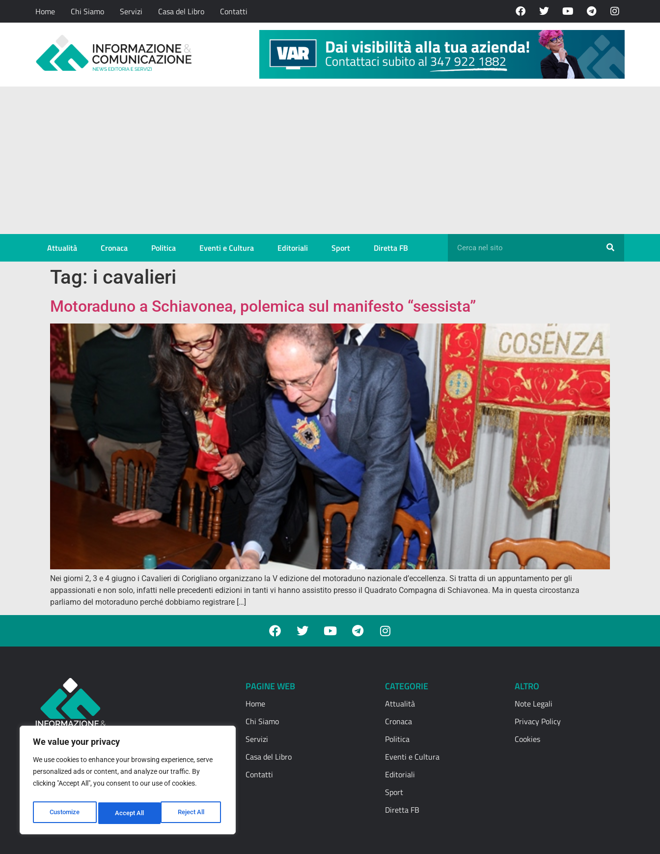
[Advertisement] (330, 160)
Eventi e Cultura (226, 248)
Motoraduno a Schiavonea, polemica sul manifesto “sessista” (263, 306)
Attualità (62, 248)
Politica (163, 248)
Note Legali (533, 703)
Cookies (527, 739)
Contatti (234, 11)
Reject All (129, 813)
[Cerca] (610, 248)
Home (45, 11)
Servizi (131, 11)
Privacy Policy (538, 721)
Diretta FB (391, 248)
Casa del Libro (181, 11)
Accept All (192, 813)
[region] (128, 782)
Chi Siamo (87, 11)
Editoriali (292, 248)
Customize (64, 813)
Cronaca (114, 248)
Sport (340, 248)
